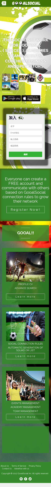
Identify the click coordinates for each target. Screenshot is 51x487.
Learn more (25, 296)
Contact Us (7, 469)
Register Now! (25, 210)
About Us (5, 466)
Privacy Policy (35, 466)
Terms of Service (18, 466)
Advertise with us (21, 469)
